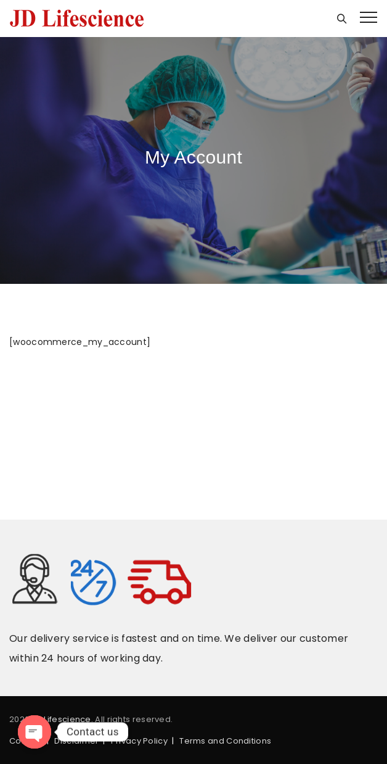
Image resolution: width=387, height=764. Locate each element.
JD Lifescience (61, 719)
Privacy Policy (139, 741)
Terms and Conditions (225, 741)
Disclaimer (76, 741)
